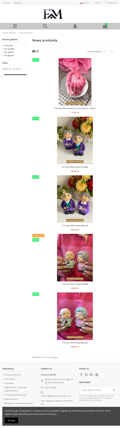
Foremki (8, 45)
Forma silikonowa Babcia (75, 225)
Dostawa (6, 3)
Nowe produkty (12, 374)
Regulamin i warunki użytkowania (15, 389)
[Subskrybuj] (114, 390)
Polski (85, 3)
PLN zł (98, 3)
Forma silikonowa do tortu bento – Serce (75, 108)
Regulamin (17, 3)
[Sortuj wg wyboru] (96, 51)
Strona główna (10, 39)
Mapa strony (11, 399)
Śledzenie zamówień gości (18, 403)
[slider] (3, 75)
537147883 (50, 387)
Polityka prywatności (15, 394)
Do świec (9, 52)
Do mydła (9, 48)
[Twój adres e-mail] (94, 390)
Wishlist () (111, 3)
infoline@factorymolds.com (56, 396)
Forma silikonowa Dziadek (75, 167)
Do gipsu (9, 55)
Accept (11, 420)
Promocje (9, 379)
